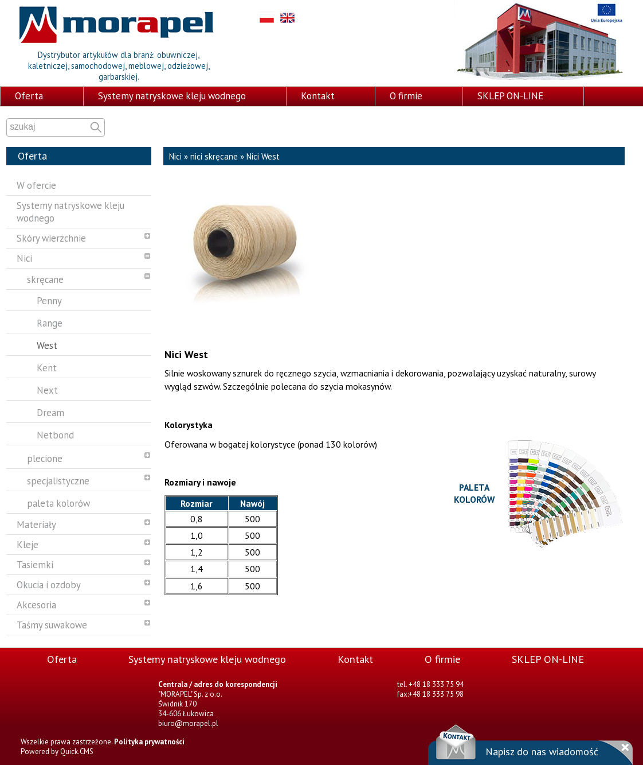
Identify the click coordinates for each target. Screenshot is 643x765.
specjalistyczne (58, 481)
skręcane (45, 279)
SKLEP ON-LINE (510, 96)
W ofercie (36, 185)
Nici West (263, 156)
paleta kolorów (58, 503)
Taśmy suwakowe (52, 625)
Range (49, 323)
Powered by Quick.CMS (57, 751)
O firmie (406, 96)
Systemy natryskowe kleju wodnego (172, 96)
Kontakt (318, 96)
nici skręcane (214, 156)
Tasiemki (35, 564)
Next (47, 390)
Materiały (36, 524)
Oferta (29, 96)
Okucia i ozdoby (49, 584)
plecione (44, 458)
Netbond (55, 435)
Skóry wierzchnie (51, 238)
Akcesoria (36, 605)
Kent (47, 368)
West (47, 345)
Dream (50, 412)
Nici (24, 258)
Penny (49, 300)
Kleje (27, 544)
